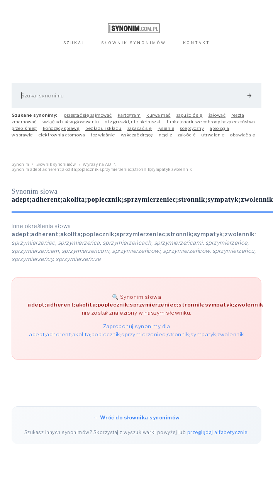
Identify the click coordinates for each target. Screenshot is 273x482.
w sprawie (22, 135)
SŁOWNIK (133, 43)
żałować (217, 115)
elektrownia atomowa (62, 135)
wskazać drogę (137, 135)
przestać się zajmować (88, 115)
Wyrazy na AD (97, 164)
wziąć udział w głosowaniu (70, 121)
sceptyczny (192, 128)
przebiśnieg (24, 128)
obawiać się (243, 135)
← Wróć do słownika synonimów (136, 417)
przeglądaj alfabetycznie (217, 432)
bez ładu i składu (103, 128)
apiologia (219, 128)
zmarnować (24, 121)
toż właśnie (103, 135)
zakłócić (186, 135)
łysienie (166, 128)
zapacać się (139, 128)
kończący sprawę (61, 128)
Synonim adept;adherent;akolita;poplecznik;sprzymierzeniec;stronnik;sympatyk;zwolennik (102, 169)
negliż (165, 135)
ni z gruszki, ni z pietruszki (133, 121)
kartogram (129, 115)
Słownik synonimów (56, 164)
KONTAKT (196, 43)
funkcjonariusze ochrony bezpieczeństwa (210, 121)
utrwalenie (212, 135)
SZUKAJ (74, 43)
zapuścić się (189, 115)
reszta (237, 115)
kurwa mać (158, 115)
